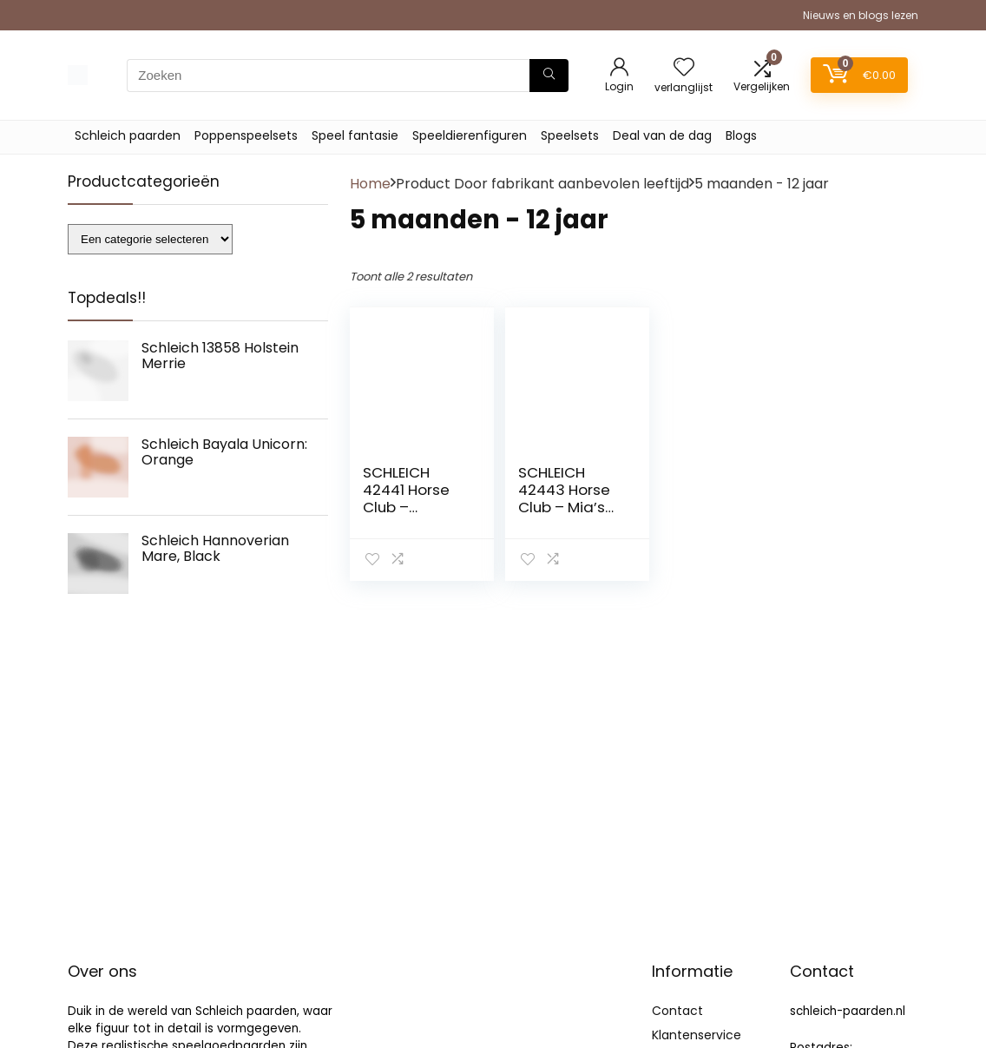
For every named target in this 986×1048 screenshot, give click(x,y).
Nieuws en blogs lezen (860, 15)
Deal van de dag (662, 135)
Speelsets (570, 135)
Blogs (741, 135)
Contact (677, 1010)
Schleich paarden (128, 135)
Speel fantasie (355, 135)
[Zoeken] (549, 75)
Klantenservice (696, 1035)
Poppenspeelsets (246, 135)
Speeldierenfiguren (469, 135)
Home (370, 184)
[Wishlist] (684, 68)
